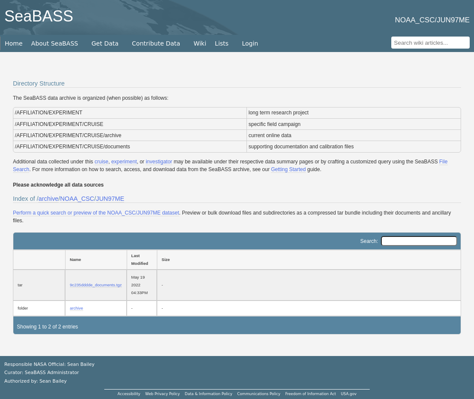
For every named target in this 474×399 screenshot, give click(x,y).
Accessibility (129, 394)
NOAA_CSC (77, 198)
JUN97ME (110, 198)
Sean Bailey (52, 381)
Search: (408, 241)
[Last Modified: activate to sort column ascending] (142, 260)
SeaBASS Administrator (52, 372)
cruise (101, 162)
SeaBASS (38, 16)
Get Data (104, 43)
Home (13, 43)
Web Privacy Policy (162, 394)
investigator (159, 162)
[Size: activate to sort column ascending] (309, 260)
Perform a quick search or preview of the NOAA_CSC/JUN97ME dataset (96, 213)
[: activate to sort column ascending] (39, 260)
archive (48, 198)
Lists (222, 43)
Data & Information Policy (208, 394)
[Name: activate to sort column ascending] (96, 260)
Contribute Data (156, 43)
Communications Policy (258, 394)
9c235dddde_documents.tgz (96, 284)
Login (250, 43)
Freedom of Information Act (310, 394)
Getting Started (288, 169)
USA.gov (348, 394)
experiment (124, 162)
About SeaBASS (54, 43)
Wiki (199, 43)
